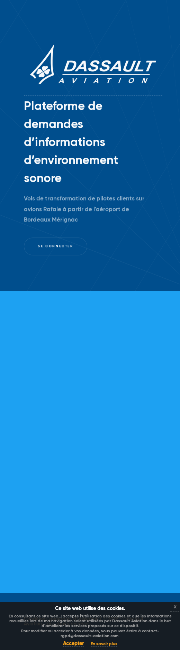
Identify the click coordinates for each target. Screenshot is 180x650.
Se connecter (55, 246)
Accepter (73, 643)
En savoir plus (104, 644)
